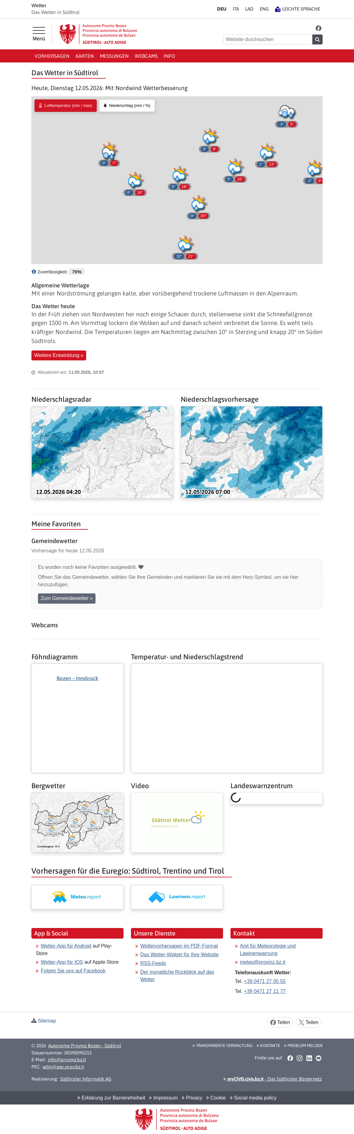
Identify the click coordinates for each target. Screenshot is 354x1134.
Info (169, 56)
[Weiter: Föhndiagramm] (77, 707)
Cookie (216, 1097)
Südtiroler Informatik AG (85, 1078)
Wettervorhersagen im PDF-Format (179, 946)
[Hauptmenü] (38, 34)
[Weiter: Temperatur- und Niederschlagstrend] (227, 669)
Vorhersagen (52, 56)
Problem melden (303, 1045)
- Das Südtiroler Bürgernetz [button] (272, 1078)
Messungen (114, 56)
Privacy (192, 1097)
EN (264, 8)
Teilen (280, 1023)
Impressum (163, 1097)
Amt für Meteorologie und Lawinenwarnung (268, 949)
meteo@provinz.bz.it (262, 962)
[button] (319, 28)
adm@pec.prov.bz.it (63, 1066)
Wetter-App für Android (66, 946)
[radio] (66, 105)
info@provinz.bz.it (67, 1059)
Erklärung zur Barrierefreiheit (111, 1097)
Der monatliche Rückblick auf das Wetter (177, 975)
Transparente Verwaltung (223, 1045)
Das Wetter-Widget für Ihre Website (179, 954)
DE (221, 8)
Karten (85, 56)
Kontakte (268, 1045)
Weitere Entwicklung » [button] (58, 355)
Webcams (146, 56)
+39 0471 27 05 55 (265, 981)
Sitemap (47, 1020)
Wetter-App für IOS (62, 962)
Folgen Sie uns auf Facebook (73, 970)
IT (236, 8)
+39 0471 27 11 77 (265, 991)
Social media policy (253, 1097)
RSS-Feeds (153, 963)
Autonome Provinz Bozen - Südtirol (84, 1045)
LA (249, 8)
